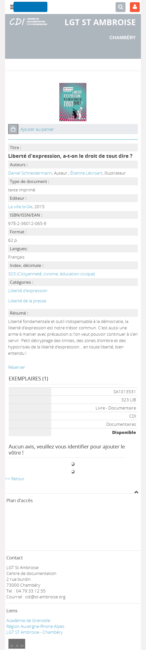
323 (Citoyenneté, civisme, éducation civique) (51, 274)
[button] (13, 129)
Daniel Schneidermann (30, 173)
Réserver (16, 367)
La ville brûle (20, 206)
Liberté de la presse (27, 301)
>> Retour (14, 479)
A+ (22, 645)
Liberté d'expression (27, 290)
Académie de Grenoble (28, 620)
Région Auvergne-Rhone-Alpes (35, 626)
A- (12, 645)
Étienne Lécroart (86, 173)
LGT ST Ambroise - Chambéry (34, 632)
